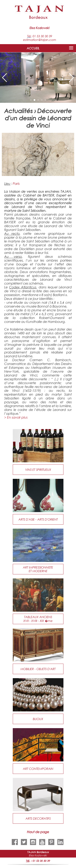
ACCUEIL (33, 48)
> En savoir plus (16, 417)
